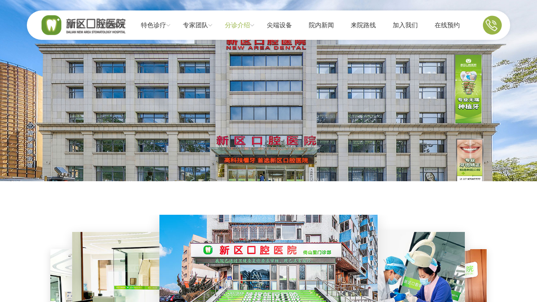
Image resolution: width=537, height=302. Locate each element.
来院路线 (363, 25)
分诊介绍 (237, 25)
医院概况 (111, 25)
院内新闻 (321, 25)
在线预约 (447, 25)
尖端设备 (279, 25)
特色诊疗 (153, 25)
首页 (76, 25)
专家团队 (195, 25)
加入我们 (405, 25)
